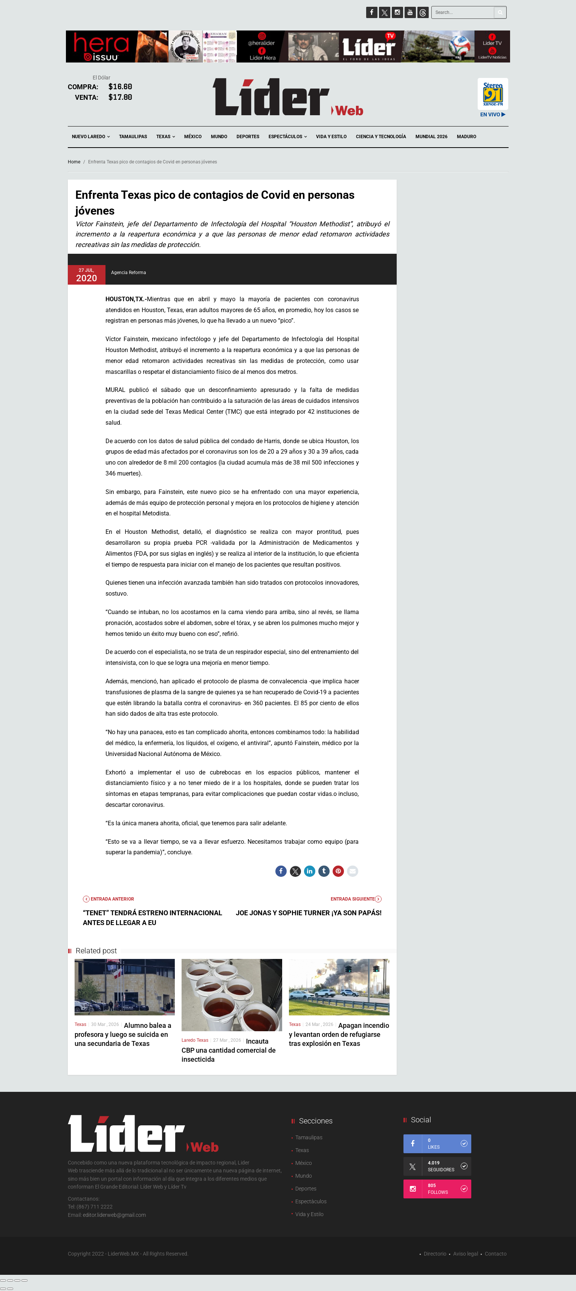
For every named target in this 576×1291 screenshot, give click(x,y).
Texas (165, 137)
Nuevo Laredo (91, 137)
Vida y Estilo (331, 136)
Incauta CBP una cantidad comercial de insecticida (229, 1050)
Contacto (496, 1254)
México (193, 136)
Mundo (219, 136)
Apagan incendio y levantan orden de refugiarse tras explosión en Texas (339, 1034)
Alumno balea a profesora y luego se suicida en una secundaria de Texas (123, 1034)
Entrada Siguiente (356, 899)
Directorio (435, 1254)
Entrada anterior (108, 899)
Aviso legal (465, 1254)
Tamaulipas (133, 136)
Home (74, 162)
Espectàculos (311, 1201)
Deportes (248, 136)
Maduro (466, 136)
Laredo (189, 1040)
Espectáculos (288, 137)
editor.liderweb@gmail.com (114, 1215)
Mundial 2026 (432, 136)
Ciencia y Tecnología (381, 136)
